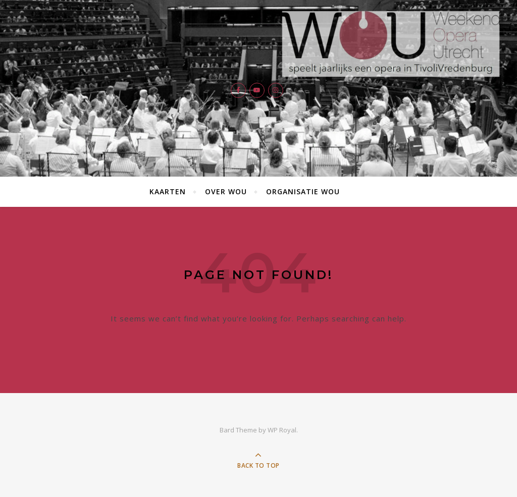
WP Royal (282, 429)
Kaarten (167, 191)
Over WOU (226, 191)
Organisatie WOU (303, 191)
